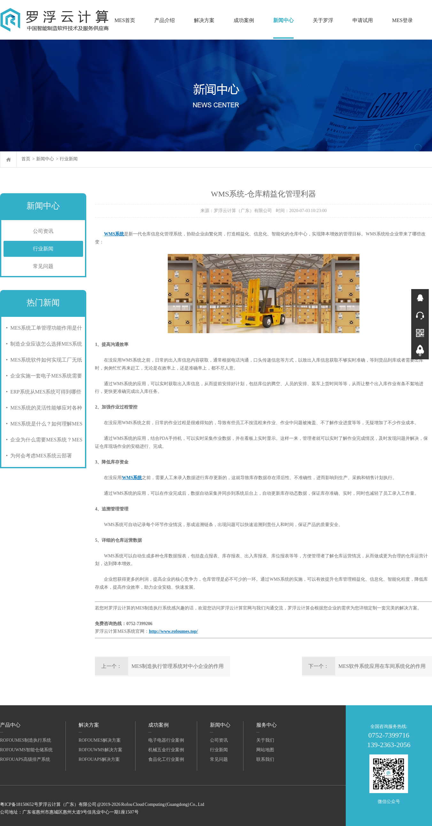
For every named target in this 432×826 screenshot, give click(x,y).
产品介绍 (164, 20)
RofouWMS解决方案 (100, 749)
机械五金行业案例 (166, 749)
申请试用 (362, 20)
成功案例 (244, 20)
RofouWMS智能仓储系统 (26, 749)
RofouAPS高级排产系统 (25, 759)
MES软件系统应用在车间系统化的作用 (382, 666)
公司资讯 (43, 231)
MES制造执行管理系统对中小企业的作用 (177, 666)
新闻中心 (283, 20)
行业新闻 (69, 159)
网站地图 (265, 749)
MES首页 (124, 20)
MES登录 (402, 20)
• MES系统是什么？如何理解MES (43, 423)
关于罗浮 (323, 20)
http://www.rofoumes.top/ (173, 631)
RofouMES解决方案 (100, 740)
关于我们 (265, 740)
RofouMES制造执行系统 (25, 740)
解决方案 (204, 20)
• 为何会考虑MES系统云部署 (38, 455)
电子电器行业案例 (166, 740)
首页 (25, 159)
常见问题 (43, 266)
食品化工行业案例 (166, 759)
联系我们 (265, 759)
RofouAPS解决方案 (99, 759)
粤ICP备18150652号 (19, 804)
